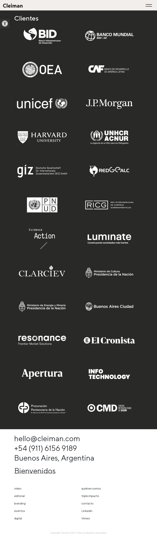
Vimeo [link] (85, 518)
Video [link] (17, 488)
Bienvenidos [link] (35, 470)
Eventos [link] (19, 511)
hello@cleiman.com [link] (47, 438)
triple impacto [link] (90, 496)
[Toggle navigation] (149, 5)
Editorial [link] (19, 496)
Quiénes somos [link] (91, 488)
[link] (5, 23)
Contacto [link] (87, 503)
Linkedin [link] (86, 511)
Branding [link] (20, 503)
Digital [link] (18, 518)
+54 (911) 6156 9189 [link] (45, 448)
